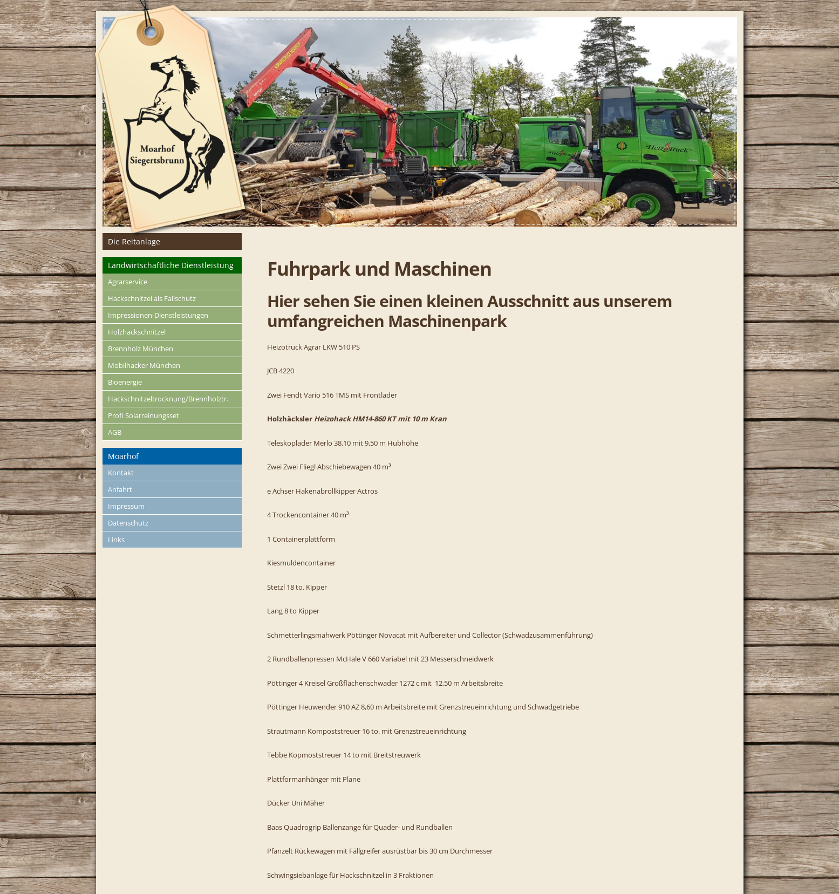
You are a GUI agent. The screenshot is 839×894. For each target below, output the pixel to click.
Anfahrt (120, 489)
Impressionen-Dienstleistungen (158, 315)
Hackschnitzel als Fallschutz (152, 298)
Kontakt (121, 472)
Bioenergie (125, 382)
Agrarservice (127, 281)
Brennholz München (140, 348)
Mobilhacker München (144, 365)
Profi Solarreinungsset (143, 415)
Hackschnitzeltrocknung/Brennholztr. (168, 399)
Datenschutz (128, 523)
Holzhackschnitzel (137, 332)
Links (116, 539)
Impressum (126, 506)
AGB (114, 432)
